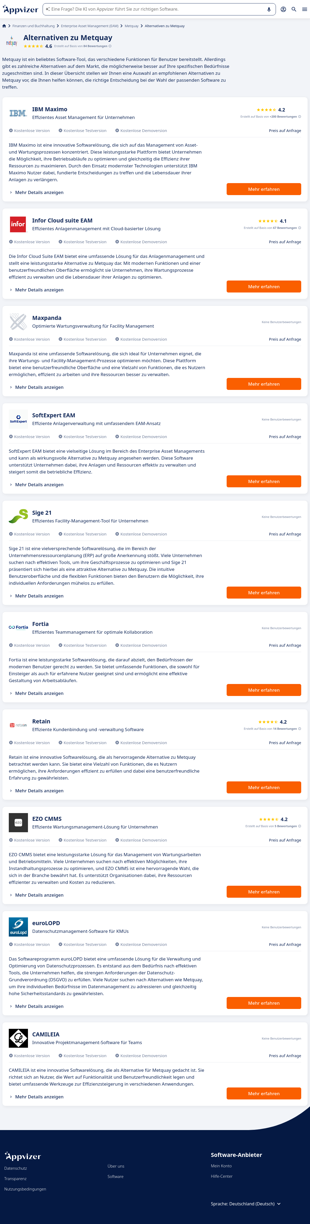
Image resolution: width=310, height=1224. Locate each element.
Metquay (131, 25)
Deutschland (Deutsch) (255, 1204)
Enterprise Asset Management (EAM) (89, 25)
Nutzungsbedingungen (25, 1189)
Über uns (116, 1166)
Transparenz (15, 1178)
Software (116, 1176)
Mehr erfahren (264, 189)
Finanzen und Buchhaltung (34, 25)
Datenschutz (15, 1168)
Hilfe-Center (221, 1176)
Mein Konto (221, 1165)
